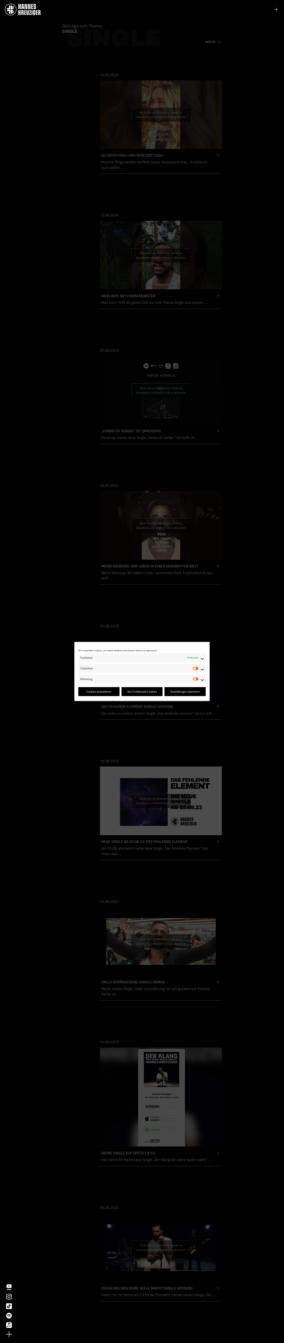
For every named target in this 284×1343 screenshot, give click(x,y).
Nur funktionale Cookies (142, 691)
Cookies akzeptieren (98, 691)
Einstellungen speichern (185, 691)
